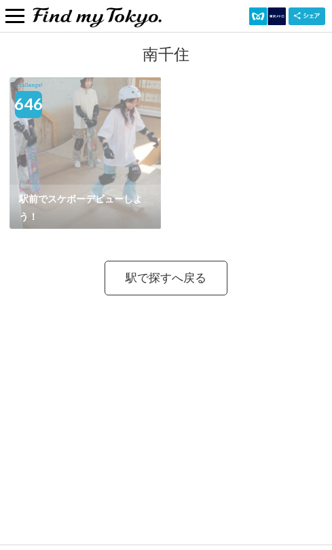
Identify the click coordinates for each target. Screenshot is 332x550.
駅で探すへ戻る (166, 277)
